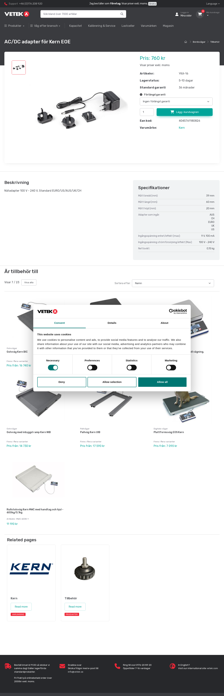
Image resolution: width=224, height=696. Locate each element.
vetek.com (212, 668)
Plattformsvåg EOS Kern (169, 432)
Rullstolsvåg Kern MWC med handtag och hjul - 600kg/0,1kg (35, 511)
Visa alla (28, 282)
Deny (61, 382)
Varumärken (149, 25)
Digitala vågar (161, 428)
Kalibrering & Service (101, 25)
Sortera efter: (123, 283)
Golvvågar (12, 428)
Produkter (13, 25)
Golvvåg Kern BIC (17, 351)
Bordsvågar (199, 42)
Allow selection (111, 382)
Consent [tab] (59, 323)
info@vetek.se (75, 671)
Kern (182, 127)
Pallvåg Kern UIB (90, 432)
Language (211, 3)
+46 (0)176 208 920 (30, 3)
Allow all (162, 382)
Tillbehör (215, 42)
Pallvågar (85, 428)
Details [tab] (112, 323)
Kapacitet (75, 25)
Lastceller (128, 25)
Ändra (152, 3)
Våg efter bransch (44, 25)
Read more (21, 606)
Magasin (168, 25)
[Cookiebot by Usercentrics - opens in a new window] (171, 311)
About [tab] (164, 323)
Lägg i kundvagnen (184, 112)
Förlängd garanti (153, 94)
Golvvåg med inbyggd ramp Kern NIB (29, 432)
